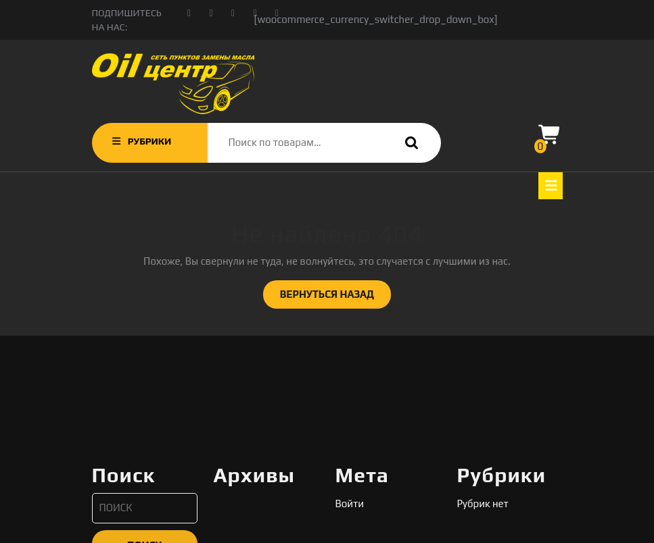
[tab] (550, 185)
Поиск (408, 143)
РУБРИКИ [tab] (140, 141)
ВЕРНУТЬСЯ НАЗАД (335, 297)
